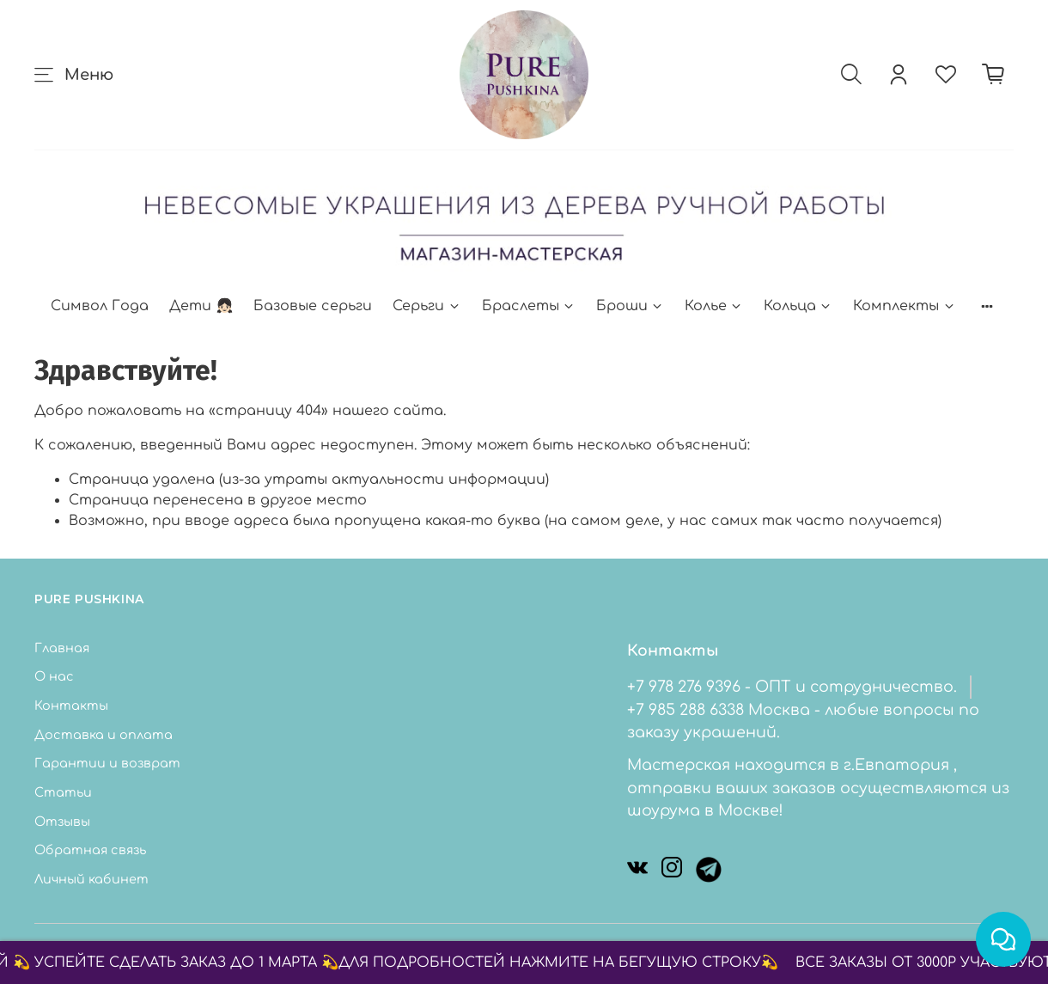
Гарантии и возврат (107, 763)
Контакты (71, 705)
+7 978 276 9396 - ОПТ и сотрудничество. (792, 686)
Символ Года (100, 306)
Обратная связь (90, 850)
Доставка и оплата (103, 735)
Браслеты (529, 306)
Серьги (426, 306)
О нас (54, 676)
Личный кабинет (91, 879)
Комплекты (904, 306)
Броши (630, 306)
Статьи (63, 792)
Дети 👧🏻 (201, 306)
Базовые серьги (312, 306)
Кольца (798, 306)
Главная (61, 648)
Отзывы (62, 821)
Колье (714, 306)
